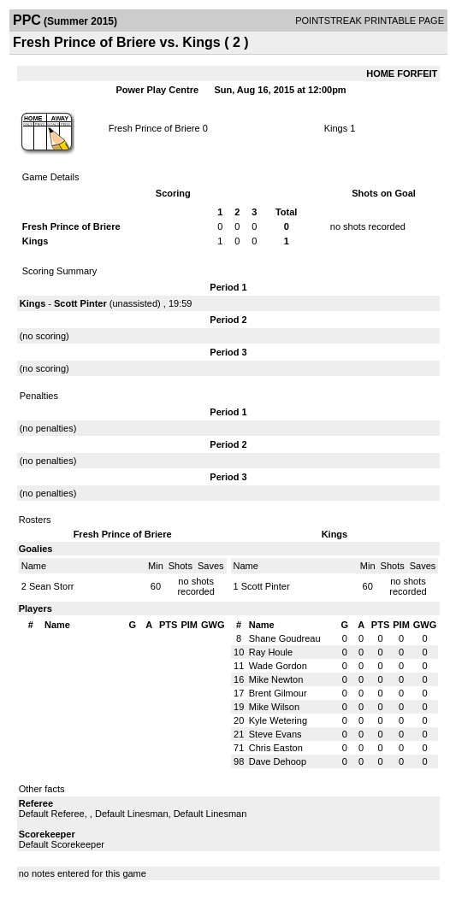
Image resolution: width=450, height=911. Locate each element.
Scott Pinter (80, 303)
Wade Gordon (278, 666)
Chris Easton (276, 748)
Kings (336, 128)
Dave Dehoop (277, 761)
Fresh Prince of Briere (154, 128)
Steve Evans (275, 734)
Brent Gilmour (278, 693)
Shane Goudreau (285, 638)
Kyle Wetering (278, 720)
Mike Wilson (274, 707)
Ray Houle (271, 652)
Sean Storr (51, 586)
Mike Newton (276, 679)
